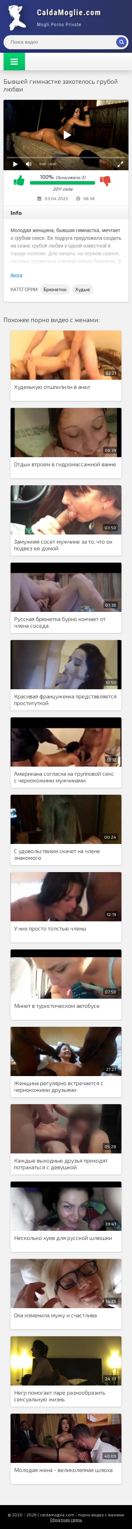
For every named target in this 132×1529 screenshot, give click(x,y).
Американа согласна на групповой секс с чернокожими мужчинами (64, 776)
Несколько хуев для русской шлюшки (63, 1237)
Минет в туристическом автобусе (57, 1005)
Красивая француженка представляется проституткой (65, 699)
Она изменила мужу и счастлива (55, 1315)
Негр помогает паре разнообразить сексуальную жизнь (59, 1395)
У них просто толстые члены (50, 928)
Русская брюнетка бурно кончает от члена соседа (60, 622)
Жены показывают (56, 17)
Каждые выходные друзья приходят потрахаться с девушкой (61, 1163)
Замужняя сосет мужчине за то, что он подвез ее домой (63, 544)
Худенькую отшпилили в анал (52, 386)
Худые (82, 289)
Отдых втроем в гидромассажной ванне (65, 464)
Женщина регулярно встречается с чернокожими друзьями (58, 1086)
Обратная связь (66, 1519)
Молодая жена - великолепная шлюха (63, 1469)
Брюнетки (55, 289)
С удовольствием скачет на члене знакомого (57, 854)
